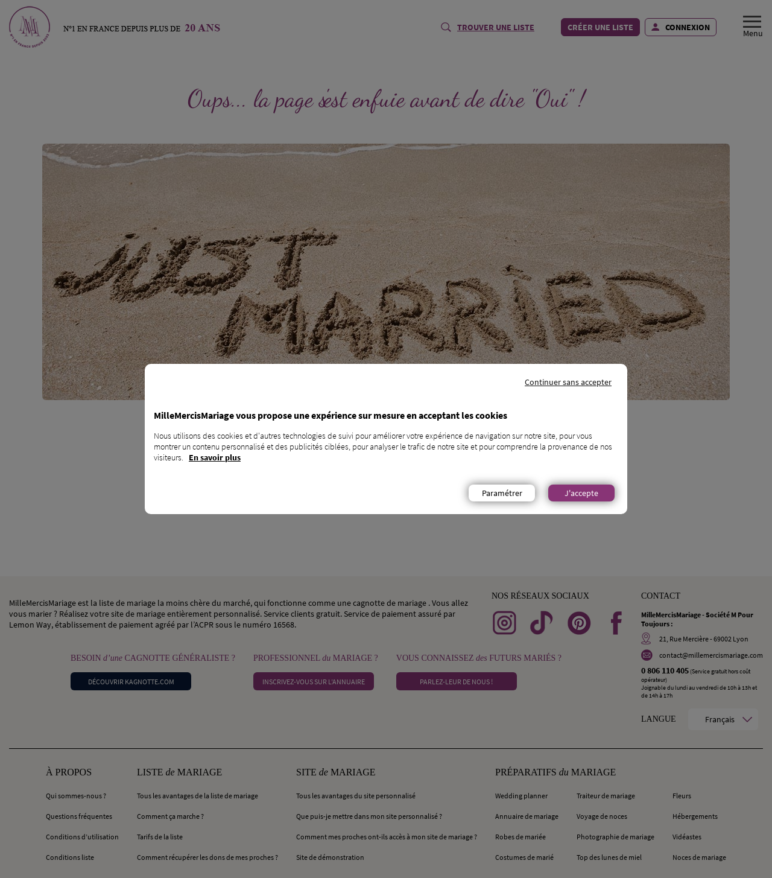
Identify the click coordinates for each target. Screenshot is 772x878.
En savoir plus (215, 457)
